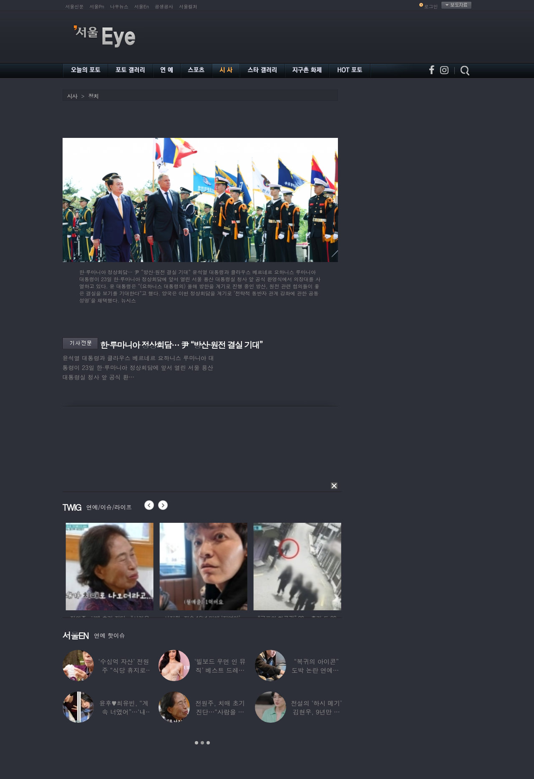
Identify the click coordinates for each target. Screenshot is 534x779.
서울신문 (74, 6)
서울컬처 (188, 6)
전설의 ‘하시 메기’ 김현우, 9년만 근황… (316, 712)
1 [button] (196, 742)
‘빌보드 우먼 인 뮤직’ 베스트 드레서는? (220, 670)
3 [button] (208, 742)
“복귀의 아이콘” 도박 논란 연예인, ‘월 (316, 670)
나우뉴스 (119, 6)
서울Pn (97, 6)
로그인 (431, 6)
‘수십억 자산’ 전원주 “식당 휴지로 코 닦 (123, 670)
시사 (72, 96)
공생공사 (164, 6)
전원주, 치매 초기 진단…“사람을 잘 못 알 (219, 712)
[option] (128, 565)
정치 (93, 96)
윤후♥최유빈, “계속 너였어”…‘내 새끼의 (123, 712)
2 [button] (202, 742)
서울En (141, 6)
